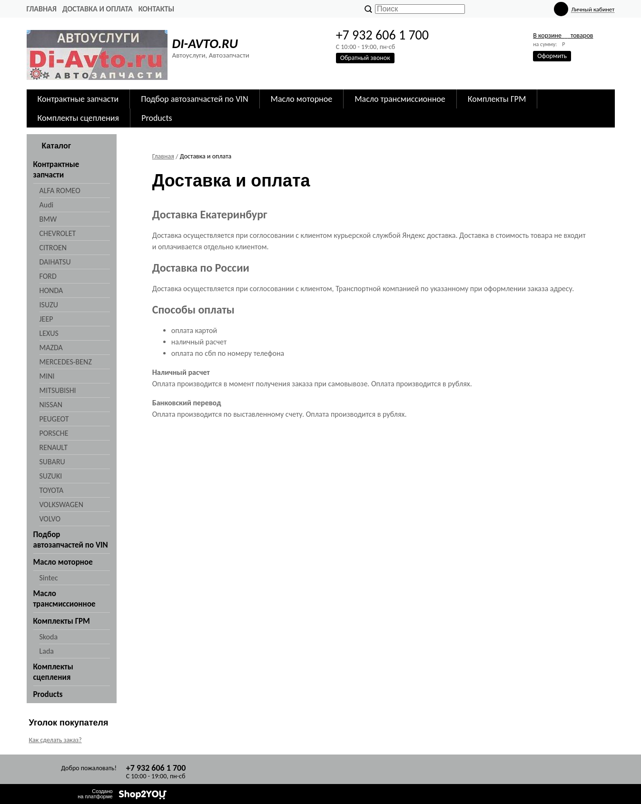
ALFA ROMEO (59, 190)
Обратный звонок (365, 58)
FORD (48, 276)
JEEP (46, 319)
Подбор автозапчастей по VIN (194, 99)
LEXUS (49, 333)
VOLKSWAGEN (61, 504)
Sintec (48, 577)
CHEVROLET (57, 233)
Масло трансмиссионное (400, 99)
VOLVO (50, 518)
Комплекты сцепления (78, 118)
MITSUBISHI (57, 390)
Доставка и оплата (97, 8)
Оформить (552, 56)
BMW (48, 219)
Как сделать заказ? (55, 740)
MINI (47, 376)
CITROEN (53, 247)
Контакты (156, 8)
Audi (46, 204)
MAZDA (51, 347)
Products (156, 118)
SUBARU (52, 461)
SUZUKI (50, 475)
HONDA (51, 290)
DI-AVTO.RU (205, 43)
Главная (42, 8)
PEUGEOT (54, 418)
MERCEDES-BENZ (65, 361)
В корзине (563, 35)
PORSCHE (54, 433)
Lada (46, 651)
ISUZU (48, 304)
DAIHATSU (55, 261)
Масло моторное (302, 99)
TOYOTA (51, 490)
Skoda (48, 636)
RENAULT (53, 447)
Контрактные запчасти (78, 99)
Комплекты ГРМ (497, 99)
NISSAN (51, 404)
